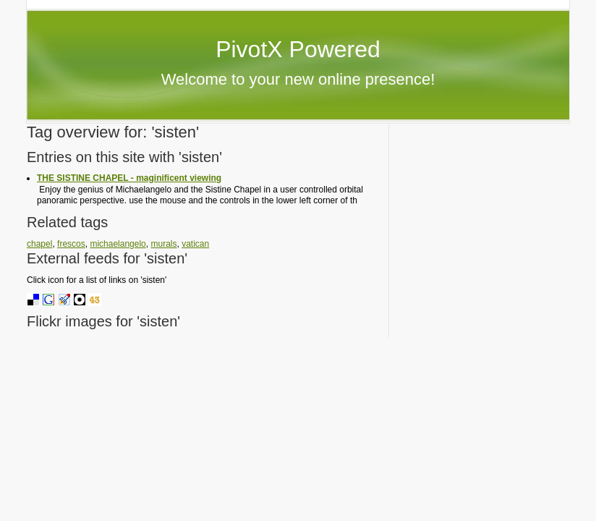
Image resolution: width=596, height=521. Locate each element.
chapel (39, 244)
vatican (195, 244)
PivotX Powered (298, 49)
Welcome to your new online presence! (298, 79)
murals (163, 244)
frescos (71, 244)
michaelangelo (117, 244)
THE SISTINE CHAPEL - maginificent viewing (129, 178)
